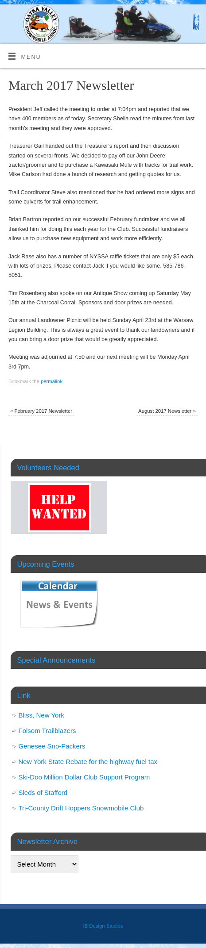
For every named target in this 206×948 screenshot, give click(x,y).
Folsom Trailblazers (47, 730)
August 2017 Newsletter (167, 411)
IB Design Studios (103, 926)
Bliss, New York (41, 715)
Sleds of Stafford (43, 792)
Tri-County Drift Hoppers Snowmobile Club (81, 808)
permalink (51, 381)
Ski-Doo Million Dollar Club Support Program (84, 777)
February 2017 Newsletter (41, 411)
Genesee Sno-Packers (52, 746)
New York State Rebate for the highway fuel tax (88, 761)
